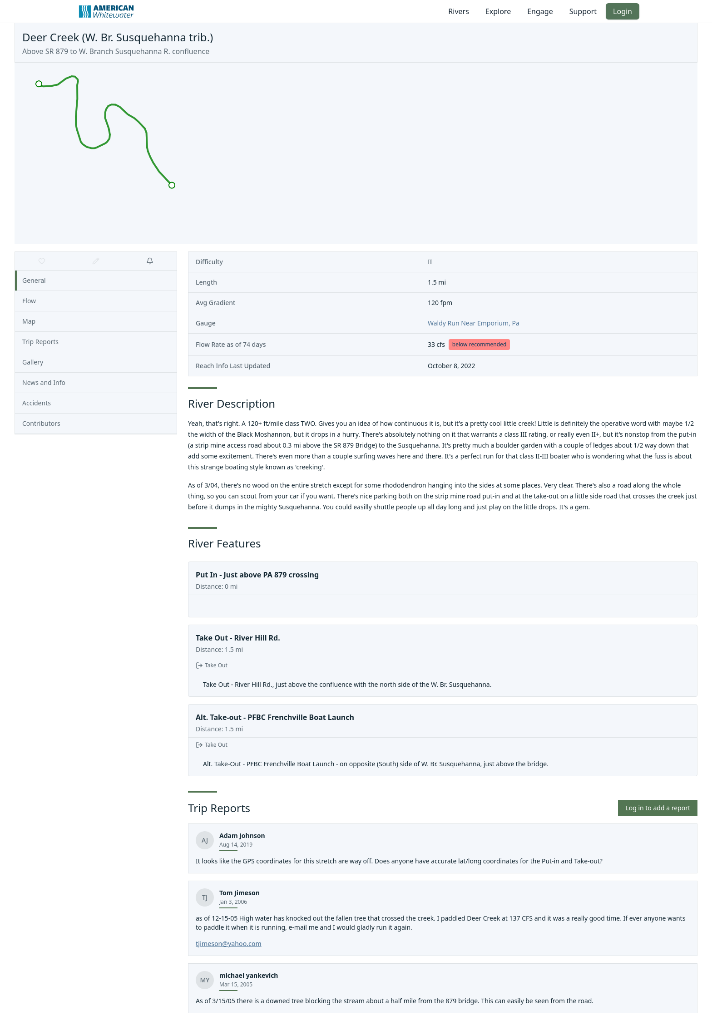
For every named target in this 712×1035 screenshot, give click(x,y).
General (34, 280)
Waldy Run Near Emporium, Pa (473, 323)
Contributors (41, 423)
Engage (540, 11)
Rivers (458, 11)
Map (28, 321)
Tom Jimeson (239, 892)
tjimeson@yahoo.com (229, 943)
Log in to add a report (657, 807)
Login (622, 11)
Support (583, 11)
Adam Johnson (242, 835)
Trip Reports (40, 341)
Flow (29, 300)
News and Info (43, 382)
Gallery (32, 362)
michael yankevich (248, 975)
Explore (498, 11)
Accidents (36, 403)
